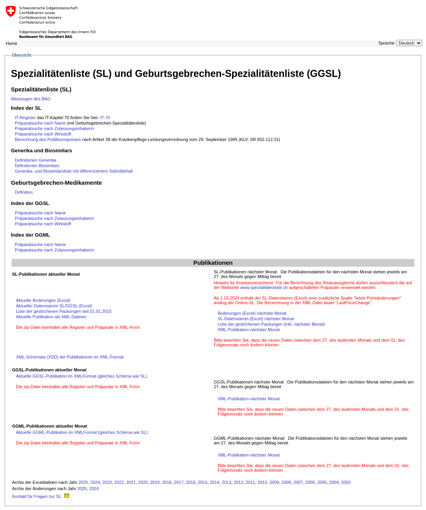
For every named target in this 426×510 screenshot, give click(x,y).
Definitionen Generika (35, 160)
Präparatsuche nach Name (40, 123)
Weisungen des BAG (31, 98)
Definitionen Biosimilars (37, 165)
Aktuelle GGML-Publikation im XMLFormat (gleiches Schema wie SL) (81, 432)
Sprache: (387, 43)
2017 (178, 482)
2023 (107, 482)
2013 (226, 482)
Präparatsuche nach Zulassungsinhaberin (54, 128)
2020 (142, 482)
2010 (262, 482)
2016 (190, 482)
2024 (95, 482)
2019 (155, 482)
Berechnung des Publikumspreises (48, 139)
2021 (130, 482)
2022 (119, 482)
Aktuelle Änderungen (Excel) (43, 300)
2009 (274, 482)
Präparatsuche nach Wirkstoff (43, 134)
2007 (298, 482)
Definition (24, 192)
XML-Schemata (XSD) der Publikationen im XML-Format (70, 357)
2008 (286, 482)
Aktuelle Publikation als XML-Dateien (51, 316)
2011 (250, 482)
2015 (202, 482)
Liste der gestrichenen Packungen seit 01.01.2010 (64, 311)
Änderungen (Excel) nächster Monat (252, 313)
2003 (345, 482)
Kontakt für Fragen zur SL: (41, 496)
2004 (334, 482)
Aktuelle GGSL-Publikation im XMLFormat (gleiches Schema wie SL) (81, 376)
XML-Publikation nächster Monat (249, 329)
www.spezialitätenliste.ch (264, 287)
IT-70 (105, 117)
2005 (322, 482)
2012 (238, 482)
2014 (214, 482)
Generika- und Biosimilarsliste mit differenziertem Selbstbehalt (74, 171)
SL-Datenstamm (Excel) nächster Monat (256, 318)
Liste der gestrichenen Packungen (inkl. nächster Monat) (271, 324)
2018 (166, 482)
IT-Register (25, 117)
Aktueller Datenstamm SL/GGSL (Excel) (54, 305)
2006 (310, 482)
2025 (83, 482)
